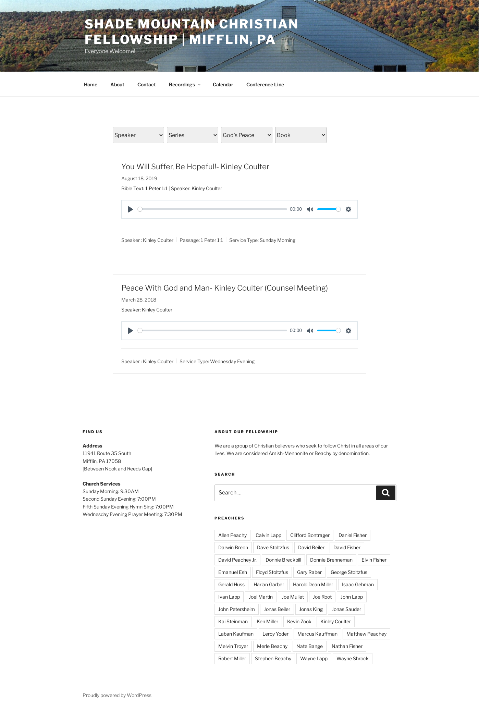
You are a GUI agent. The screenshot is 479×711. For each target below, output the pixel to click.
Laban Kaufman (236, 634)
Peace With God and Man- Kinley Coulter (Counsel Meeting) (224, 287)
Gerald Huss (231, 584)
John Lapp (352, 597)
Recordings (185, 84)
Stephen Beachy (273, 658)
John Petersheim (236, 609)
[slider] (212, 209)
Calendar (223, 84)
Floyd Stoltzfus (272, 572)
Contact (146, 84)
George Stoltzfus (349, 572)
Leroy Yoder (275, 634)
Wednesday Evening (232, 361)
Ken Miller (267, 621)
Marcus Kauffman (317, 634)
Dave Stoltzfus (273, 547)
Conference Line (265, 84)
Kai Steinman (233, 621)
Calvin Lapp (268, 535)
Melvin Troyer (233, 646)
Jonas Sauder (346, 609)
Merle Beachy (272, 646)
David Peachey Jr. (237, 560)
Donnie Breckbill (283, 560)
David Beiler (311, 547)
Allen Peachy (232, 535)
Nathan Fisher (347, 646)
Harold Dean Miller (313, 584)
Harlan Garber (269, 584)
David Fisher (346, 547)
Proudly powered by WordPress (117, 695)
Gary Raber (309, 572)
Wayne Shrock (352, 658)
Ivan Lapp (229, 597)
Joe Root (322, 597)
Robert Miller (232, 658)
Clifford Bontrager (310, 535)
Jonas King (311, 609)
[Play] (130, 209)
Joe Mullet (293, 597)
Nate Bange (309, 646)
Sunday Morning (277, 240)
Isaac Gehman (358, 584)
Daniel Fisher (353, 535)
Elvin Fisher (373, 560)
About (117, 84)
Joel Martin (261, 597)
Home (90, 84)
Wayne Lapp (314, 658)
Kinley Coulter (158, 240)
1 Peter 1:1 (156, 188)
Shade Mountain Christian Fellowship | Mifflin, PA (192, 31)
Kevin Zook (299, 621)
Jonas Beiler (277, 609)
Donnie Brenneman (331, 560)
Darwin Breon (233, 547)
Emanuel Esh (232, 572)
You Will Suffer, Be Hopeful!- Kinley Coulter (195, 166)
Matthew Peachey (366, 634)
